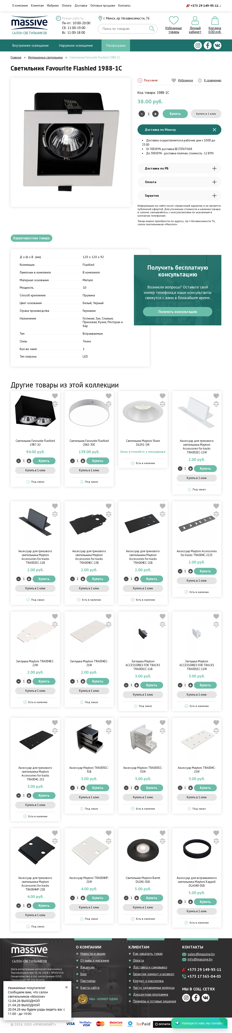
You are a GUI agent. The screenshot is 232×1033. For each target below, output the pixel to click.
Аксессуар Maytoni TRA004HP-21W (89, 881)
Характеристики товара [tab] (34, 239)
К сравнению (209, 80)
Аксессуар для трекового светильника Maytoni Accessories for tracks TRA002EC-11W (197, 448)
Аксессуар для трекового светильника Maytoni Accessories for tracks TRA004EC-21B (143, 558)
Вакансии (87, 969)
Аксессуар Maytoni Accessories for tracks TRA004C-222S (197, 555)
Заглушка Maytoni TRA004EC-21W (89, 665)
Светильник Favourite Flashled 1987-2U (35, 444)
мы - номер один (98, 1001)
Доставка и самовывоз (150, 969)
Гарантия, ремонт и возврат (153, 975)
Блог (83, 975)
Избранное (182, 80)
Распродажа (116, 45)
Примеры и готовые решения (154, 1003)
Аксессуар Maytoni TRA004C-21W (197, 771)
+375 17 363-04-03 (204, 978)
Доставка (81, 5)
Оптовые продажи (102, 5)
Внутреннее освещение (30, 45)
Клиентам (37, 5)
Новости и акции (92, 955)
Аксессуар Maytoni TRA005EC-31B (89, 771)
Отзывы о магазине (94, 962)
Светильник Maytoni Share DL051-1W (143, 444)
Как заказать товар (148, 955)
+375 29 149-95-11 (205, 6)
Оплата (66, 5)
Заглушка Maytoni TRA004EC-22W (35, 665)
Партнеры (87, 982)
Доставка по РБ (181, 168)
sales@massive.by (201, 956)
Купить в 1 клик (206, 113)
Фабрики (53, 5)
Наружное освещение (76, 45)
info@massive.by (200, 961)
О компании (20, 5)
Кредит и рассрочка (148, 982)
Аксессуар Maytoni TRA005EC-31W (143, 771)
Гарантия (181, 196)
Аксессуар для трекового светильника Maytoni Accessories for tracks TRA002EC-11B (35, 558)
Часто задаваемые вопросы (153, 989)
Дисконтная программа (150, 996)
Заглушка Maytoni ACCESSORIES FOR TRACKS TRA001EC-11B (143, 667)
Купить (175, 113)
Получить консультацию (178, 314)
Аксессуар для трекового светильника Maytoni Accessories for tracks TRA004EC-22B (89, 558)
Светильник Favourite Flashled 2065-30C (89, 444)
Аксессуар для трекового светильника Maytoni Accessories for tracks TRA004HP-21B (35, 885)
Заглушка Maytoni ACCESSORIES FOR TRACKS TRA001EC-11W (196, 667)
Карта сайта (89, 989)
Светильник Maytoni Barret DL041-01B (143, 881)
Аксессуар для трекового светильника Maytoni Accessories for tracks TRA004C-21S (35, 775)
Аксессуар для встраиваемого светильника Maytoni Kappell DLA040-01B (197, 883)
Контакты (124, 5)
